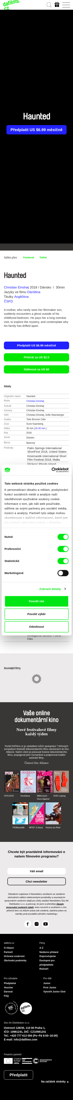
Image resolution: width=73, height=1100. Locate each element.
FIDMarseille (18, 827)
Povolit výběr (36, 614)
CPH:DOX (9, 796)
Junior (47, 983)
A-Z (41, 948)
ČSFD (9, 301)
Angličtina (21, 297)
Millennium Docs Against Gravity (43, 797)
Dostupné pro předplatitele (47, 962)
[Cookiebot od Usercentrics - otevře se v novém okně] (52, 469)
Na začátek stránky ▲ (55, 1081)
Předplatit (18, 1075)
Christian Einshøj (16, 287)
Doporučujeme (48, 956)
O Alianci (9, 948)
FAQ (6, 996)
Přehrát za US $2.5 (36, 357)
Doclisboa (25, 796)
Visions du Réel (53, 827)
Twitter (43, 257)
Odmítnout (36, 626)
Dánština (33, 292)
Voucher (8, 987)
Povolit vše (36, 601)
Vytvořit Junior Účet (54, 991)
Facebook (28, 257)
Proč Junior (49, 987)
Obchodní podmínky (15, 960)
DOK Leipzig (60, 796)
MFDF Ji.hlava (36, 827)
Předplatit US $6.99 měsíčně (36, 130)
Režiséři (44, 969)
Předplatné (10, 983)
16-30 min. (40, 428)
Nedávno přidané (49, 952)
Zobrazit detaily (50, 589)
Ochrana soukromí (14, 956)
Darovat (8, 991)
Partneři (8, 952)
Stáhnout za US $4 (36, 369)
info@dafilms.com (25, 1039)
